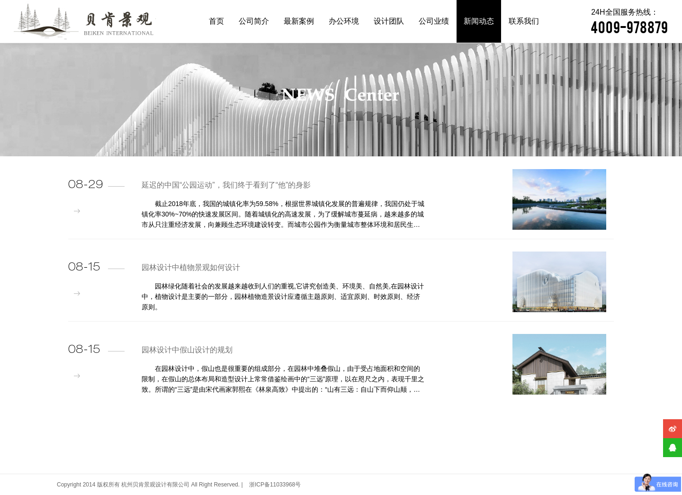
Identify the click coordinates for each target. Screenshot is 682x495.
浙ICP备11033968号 (275, 484)
